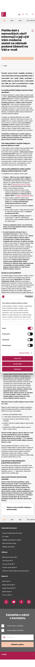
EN (27, 14)
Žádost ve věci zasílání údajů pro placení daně (19, 508)
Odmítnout (17, 369)
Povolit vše (17, 358)
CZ (23, 14)
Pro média (5, 536)
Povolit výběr (17, 364)
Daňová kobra (6, 591)
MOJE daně (5, 581)
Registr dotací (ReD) (8, 588)
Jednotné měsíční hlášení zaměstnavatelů (15, 571)
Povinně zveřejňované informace (12, 533)
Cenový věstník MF (8, 564)
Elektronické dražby (8, 585)
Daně (11, 20)
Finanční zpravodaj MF (9, 567)
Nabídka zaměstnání (8, 547)
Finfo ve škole (6, 595)
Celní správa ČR (7, 560)
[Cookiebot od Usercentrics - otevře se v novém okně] (25, 296)
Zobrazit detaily (24, 353)
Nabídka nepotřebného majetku (11, 540)
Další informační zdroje (9, 543)
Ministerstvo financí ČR (9, 557)
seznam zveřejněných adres (24, 195)
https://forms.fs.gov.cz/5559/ (21, 184)
